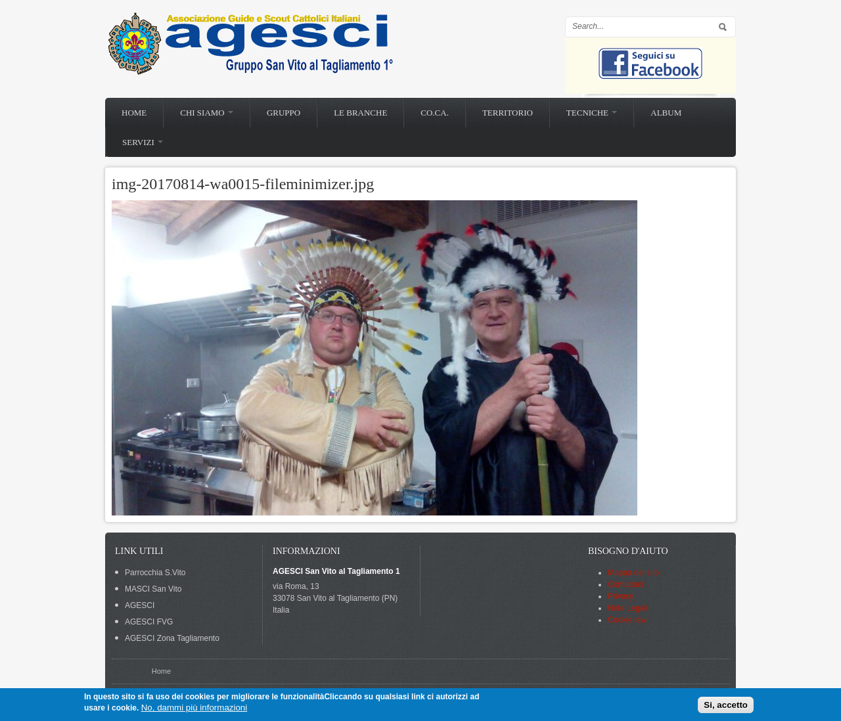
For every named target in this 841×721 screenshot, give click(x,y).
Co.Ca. (434, 113)
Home (134, 113)
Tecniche (591, 113)
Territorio (507, 113)
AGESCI (139, 605)
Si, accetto (726, 705)
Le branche (360, 113)
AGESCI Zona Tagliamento (172, 638)
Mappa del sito (633, 572)
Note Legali (628, 608)
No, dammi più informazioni (194, 707)
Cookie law (627, 619)
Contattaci (625, 584)
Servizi (142, 142)
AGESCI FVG (149, 621)
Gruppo (283, 113)
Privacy (620, 596)
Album (665, 113)
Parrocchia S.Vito (155, 572)
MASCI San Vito (153, 589)
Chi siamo (206, 113)
